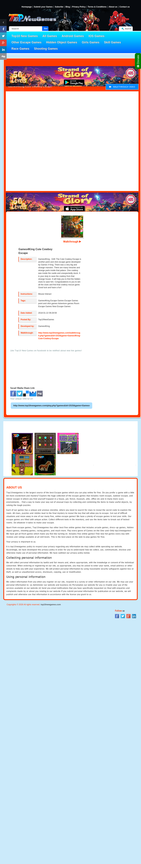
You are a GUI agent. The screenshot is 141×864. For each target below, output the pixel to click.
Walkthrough (72, 241)
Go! (46, 28)
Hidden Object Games (61, 42)
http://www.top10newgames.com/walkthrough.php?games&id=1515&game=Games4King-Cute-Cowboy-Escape (59, 336)
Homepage (27, 7)
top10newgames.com (51, 604)
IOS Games (97, 36)
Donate (138, 61)
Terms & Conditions (97, 7)
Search (128, 28)
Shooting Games (46, 48)
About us (113, 7)
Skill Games (112, 42)
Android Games (73, 36)
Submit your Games (43, 7)
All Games (49, 36)
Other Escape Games (26, 42)
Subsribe (59, 7)
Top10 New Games (24, 36)
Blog (68, 7)
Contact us (124, 7)
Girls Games (90, 42)
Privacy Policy (78, 7)
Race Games (20, 48)
